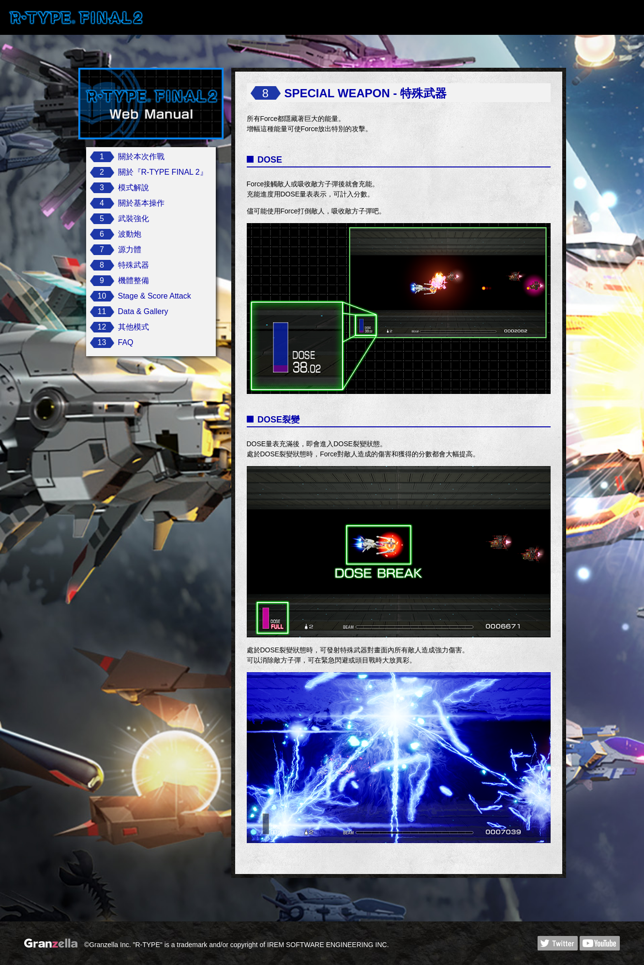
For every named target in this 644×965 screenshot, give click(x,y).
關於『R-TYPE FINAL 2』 (163, 172)
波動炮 (129, 234)
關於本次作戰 (141, 156)
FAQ (126, 342)
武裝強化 (133, 218)
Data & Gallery (143, 311)
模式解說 (133, 187)
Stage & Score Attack (154, 296)
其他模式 (133, 327)
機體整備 (133, 280)
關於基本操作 (141, 203)
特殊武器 (133, 265)
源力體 (129, 249)
